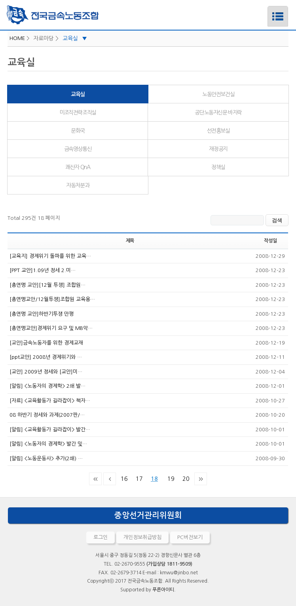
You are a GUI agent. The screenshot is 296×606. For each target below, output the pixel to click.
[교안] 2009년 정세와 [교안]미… (45, 371)
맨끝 (200, 479)
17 (138, 477)
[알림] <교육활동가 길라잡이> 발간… (49, 429)
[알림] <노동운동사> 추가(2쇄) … (46, 458)
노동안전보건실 (218, 94)
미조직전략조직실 (77, 112)
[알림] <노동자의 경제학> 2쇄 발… (47, 386)
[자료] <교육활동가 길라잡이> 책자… (49, 400)
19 (169, 477)
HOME (17, 38)
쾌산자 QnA (77, 167)
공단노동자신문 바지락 (218, 112)
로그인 (100, 537)
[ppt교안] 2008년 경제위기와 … (45, 357)
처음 (95, 479)
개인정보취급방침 (142, 537)
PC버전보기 (190, 537)
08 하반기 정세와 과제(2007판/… (47, 414)
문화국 (78, 130)
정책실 (218, 167)
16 (123, 477)
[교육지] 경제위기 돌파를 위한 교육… (50, 256)
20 (184, 477)
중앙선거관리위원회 (148, 515)
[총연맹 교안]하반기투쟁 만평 (41, 313)
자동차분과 (77, 185)
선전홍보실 (218, 130)
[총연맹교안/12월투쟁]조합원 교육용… (52, 299)
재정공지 (218, 149)
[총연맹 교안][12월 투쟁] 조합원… (47, 285)
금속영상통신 (78, 149)
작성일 (270, 240)
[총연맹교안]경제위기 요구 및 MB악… (51, 328)
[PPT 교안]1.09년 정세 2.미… (42, 270)
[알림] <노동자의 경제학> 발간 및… (48, 443)
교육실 (75, 38)
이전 (109, 479)
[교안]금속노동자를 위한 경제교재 (46, 342)
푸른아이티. (164, 589)
